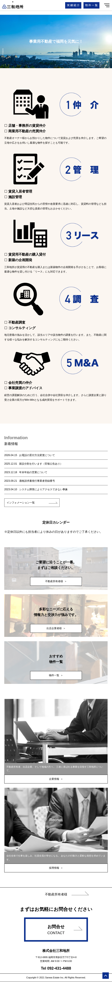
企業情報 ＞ (56, 778)
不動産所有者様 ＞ (56, 581)
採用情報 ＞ (56, 867)
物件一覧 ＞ (56, 675)
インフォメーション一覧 (21, 502)
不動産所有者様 (56, 894)
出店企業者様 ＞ (56, 628)
